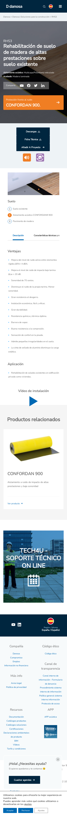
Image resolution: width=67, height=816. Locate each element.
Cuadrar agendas (22, 780)
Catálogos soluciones (16, 724)
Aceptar (10, 810)
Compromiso (16, 657)
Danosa (16, 653)
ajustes (28, 804)
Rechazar (26, 810)
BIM (16, 740)
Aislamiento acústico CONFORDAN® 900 (33, 215)
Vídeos (16, 744)
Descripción (18, 235)
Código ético (50, 653)
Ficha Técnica (31, 139)
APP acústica (50, 716)
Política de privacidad (16, 687)
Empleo (16, 661)
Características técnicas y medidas (50, 235)
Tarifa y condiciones (16, 748)
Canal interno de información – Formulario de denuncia (50, 679)
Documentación (16, 716)
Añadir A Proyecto (31, 147)
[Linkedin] (19, 624)
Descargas (31, 131)
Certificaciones (16, 728)
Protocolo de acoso (51, 703)
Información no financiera (16, 665)
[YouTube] (13, 624)
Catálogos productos (16, 720)
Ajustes (41, 810)
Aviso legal (16, 683)
